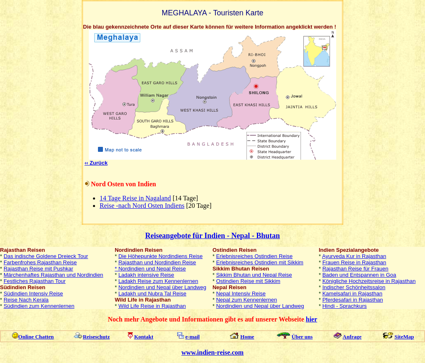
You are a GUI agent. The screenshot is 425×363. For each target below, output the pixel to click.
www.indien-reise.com (212, 352)
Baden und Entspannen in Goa (359, 275)
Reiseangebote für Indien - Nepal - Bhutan (212, 235)
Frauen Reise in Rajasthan (354, 262)
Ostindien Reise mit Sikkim (248, 281)
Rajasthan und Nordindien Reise (157, 262)
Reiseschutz (96, 337)
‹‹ (96, 163)
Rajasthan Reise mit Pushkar (38, 269)
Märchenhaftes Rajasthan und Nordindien (53, 275)
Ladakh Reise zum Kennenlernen (158, 281)
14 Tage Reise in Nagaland (135, 198)
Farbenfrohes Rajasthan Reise (40, 262)
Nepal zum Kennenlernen (246, 300)
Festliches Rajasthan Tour (35, 281)
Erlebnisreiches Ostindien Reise (254, 256)
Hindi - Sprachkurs (344, 306)
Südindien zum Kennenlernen (39, 306)
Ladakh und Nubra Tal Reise (152, 293)
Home (247, 337)
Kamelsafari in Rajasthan (352, 293)
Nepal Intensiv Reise (241, 293)
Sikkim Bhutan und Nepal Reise (254, 275)
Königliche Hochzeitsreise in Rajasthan (369, 281)
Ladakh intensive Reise (146, 275)
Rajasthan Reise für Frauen (355, 269)
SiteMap (404, 337)
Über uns (302, 337)
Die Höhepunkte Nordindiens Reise (160, 256)
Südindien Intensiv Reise (33, 293)
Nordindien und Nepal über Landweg (162, 287)
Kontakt (143, 337)
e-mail (193, 337)
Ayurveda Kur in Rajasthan (354, 256)
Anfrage (352, 337)
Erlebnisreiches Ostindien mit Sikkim (259, 262)
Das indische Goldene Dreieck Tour (46, 256)
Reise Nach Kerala (26, 300)
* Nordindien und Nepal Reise (150, 269)
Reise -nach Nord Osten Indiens (142, 205)
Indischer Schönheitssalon (354, 287)
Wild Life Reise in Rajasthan (152, 306)
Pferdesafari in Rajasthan (352, 300)
